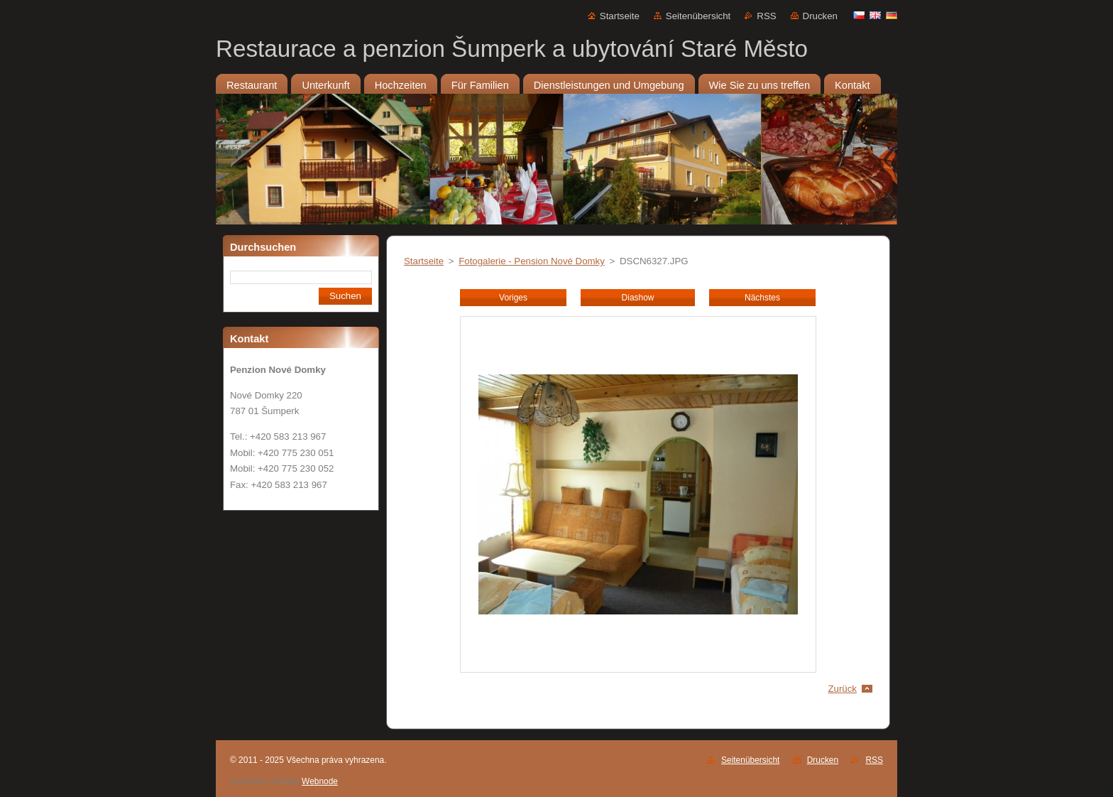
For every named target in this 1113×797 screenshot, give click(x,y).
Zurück (842, 688)
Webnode (320, 781)
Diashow (638, 298)
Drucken (820, 16)
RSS (766, 16)
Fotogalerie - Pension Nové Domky (532, 261)
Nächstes (762, 298)
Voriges (513, 298)
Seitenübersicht (698, 16)
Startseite (620, 16)
